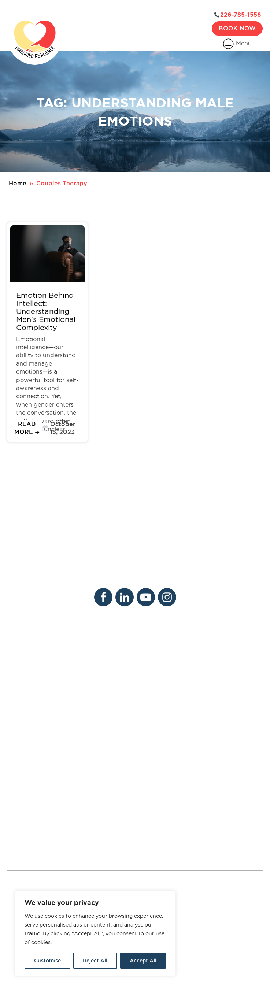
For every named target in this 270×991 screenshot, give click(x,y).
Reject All (95, 961)
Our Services (25, 658)
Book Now (237, 28)
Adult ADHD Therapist (135, 886)
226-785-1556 (240, 15)
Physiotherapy (27, 728)
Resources (22, 672)
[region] (95, 933)
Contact (70, 658)
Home (17, 183)
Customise (47, 961)
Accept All (143, 961)
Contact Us (39, 848)
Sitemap (187, 960)
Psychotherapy (28, 714)
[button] (26, 428)
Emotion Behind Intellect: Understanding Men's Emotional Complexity (45, 311)
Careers (69, 644)
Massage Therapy (84, 714)
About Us (21, 644)
